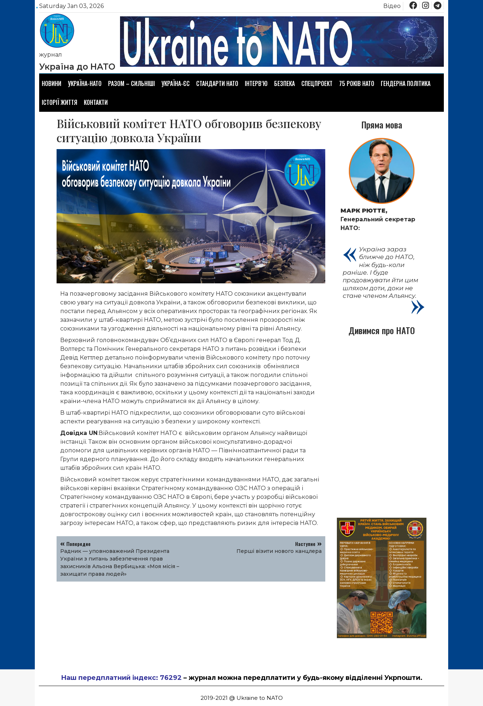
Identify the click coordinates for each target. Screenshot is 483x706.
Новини (51, 83)
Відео (392, 6)
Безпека (284, 83)
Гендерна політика (405, 83)
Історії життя (59, 102)
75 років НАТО (356, 83)
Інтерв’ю (256, 83)
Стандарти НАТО (217, 83)
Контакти (96, 102)
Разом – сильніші (131, 83)
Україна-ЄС (175, 83)
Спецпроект (317, 83)
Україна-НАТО (85, 83)
